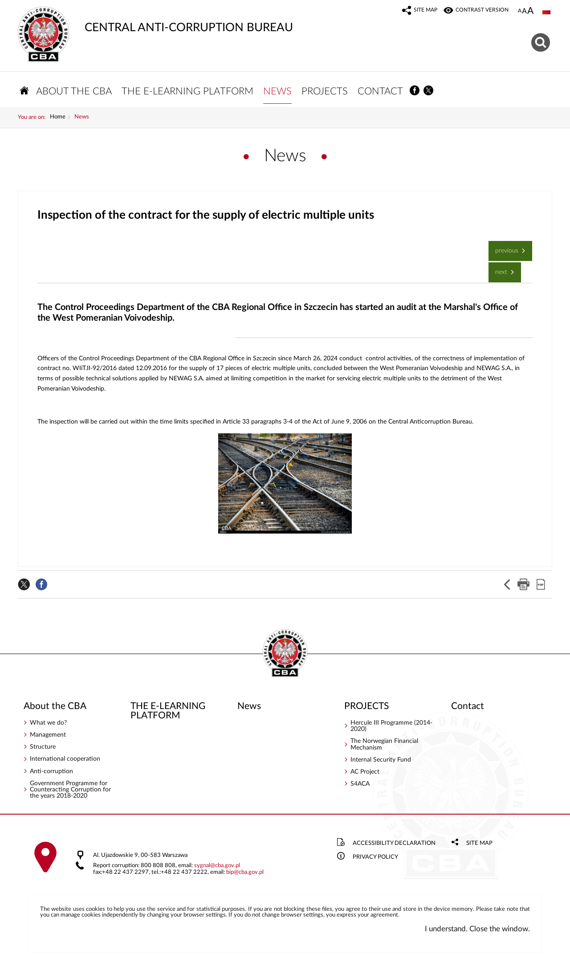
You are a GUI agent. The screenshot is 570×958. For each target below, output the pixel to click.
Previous (504, 247)
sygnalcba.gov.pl (217, 865)
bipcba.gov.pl (245, 872)
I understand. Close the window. (477, 929)
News (81, 117)
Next (499, 268)
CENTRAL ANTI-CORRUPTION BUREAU (155, 20)
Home (57, 117)
